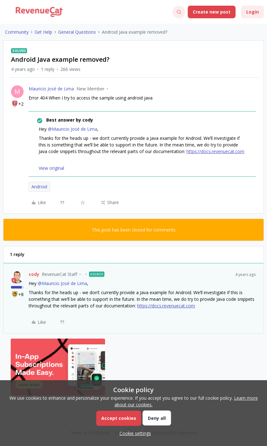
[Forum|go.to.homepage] (39, 12)
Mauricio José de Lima (51, 89)
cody (34, 274)
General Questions (77, 32)
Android (39, 187)
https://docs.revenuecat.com (215, 151)
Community (17, 32)
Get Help (43, 32)
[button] (7, 13)
